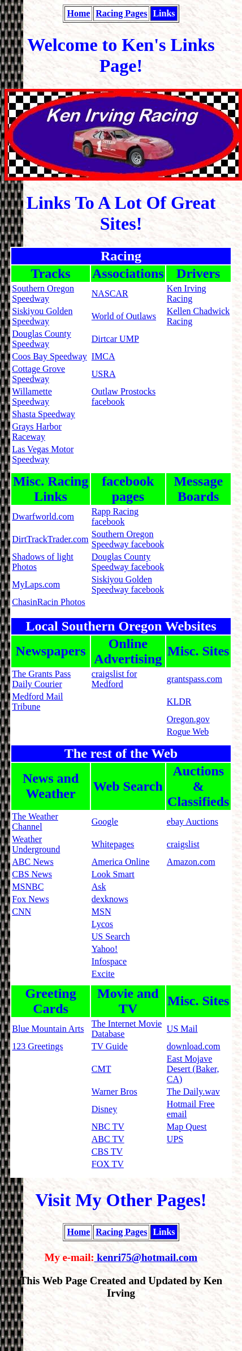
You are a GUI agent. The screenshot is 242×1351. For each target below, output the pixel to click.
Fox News (30, 899)
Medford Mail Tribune (37, 701)
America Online (121, 862)
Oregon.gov (188, 719)
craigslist (183, 844)
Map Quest (187, 1126)
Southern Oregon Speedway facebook (128, 539)
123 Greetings (37, 1046)
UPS (175, 1139)
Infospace (109, 961)
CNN (21, 911)
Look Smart (113, 874)
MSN (101, 911)
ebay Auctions (192, 821)
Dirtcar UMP (115, 339)
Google (105, 821)
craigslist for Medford (114, 679)
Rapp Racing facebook (115, 516)
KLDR (179, 701)
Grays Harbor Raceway (37, 431)
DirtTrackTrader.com (50, 539)
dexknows (110, 899)
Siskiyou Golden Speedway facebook (128, 584)
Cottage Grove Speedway (38, 374)
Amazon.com (191, 862)
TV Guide (110, 1046)
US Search (111, 936)
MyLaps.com (36, 584)
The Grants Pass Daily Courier (41, 679)
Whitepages (113, 844)
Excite (103, 974)
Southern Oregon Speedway (43, 293)
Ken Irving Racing (186, 293)
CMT (101, 1069)
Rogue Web (188, 731)
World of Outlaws (124, 316)
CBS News (32, 874)
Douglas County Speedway (41, 339)
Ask (99, 886)
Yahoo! (105, 949)
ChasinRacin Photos (48, 602)
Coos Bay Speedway (49, 356)
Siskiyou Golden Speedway (42, 316)
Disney (104, 1109)
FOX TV (108, 1164)
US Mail (182, 1028)
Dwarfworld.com (43, 516)
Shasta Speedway (43, 414)
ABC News (32, 862)
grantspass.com (194, 679)
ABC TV (108, 1139)
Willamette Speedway (31, 396)
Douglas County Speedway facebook (128, 562)
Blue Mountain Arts (48, 1028)
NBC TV (108, 1126)
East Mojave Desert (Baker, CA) (193, 1069)
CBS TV (107, 1151)
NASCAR (110, 293)
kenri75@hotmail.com (146, 1257)
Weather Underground (36, 844)
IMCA (103, 356)
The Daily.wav (193, 1091)
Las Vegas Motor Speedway (43, 454)
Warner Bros (114, 1091)
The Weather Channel (35, 821)
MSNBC (28, 886)
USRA (104, 374)
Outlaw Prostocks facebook (123, 396)
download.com (194, 1046)
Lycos (102, 924)
